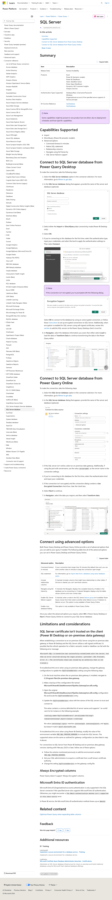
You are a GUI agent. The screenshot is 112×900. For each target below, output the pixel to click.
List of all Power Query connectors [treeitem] (17, 64)
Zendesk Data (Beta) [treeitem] (13, 458)
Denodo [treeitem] (8, 203)
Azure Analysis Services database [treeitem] (17, 103)
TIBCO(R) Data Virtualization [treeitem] (15, 429)
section (47, 328)
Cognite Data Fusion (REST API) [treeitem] (16, 180)
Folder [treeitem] (8, 238)
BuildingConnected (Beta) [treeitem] (14, 164)
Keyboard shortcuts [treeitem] (11, 48)
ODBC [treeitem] (8, 325)
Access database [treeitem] (11, 67)
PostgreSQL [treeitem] (10, 355)
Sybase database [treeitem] (11, 419)
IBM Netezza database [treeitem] (13, 267)
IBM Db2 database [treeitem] (12, 264)
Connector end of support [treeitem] (15, 461)
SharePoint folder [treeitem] (12, 377)
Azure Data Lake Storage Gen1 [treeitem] (16, 125)
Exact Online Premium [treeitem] (13, 225)
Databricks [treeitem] (9, 190)
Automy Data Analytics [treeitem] (14, 99)
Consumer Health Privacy (62, 890)
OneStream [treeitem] (10, 332)
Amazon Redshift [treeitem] (11, 86)
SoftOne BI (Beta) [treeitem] (12, 400)
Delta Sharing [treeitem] (10, 200)
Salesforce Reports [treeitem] (12, 364)
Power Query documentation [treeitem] (14, 25)
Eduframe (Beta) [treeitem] (11, 216)
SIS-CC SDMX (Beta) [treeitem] (13, 390)
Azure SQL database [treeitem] (13, 138)
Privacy (47, 890)
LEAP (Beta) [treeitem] (10, 296)
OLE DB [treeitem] (8, 329)
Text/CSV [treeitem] (9, 426)
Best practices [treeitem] (9, 51)
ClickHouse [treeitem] (10, 187)
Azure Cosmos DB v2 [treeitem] (13, 112)
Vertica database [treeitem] (11, 435)
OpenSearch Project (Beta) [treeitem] (15, 335)
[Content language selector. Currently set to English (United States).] (13, 885)
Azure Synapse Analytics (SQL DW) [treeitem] (18, 145)
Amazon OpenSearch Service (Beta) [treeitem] (18, 83)
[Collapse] (32, 16)
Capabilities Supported (49, 39)
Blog (29, 890)
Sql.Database (70, 104)
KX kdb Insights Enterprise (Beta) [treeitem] (17, 287)
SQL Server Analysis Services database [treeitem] (19, 406)
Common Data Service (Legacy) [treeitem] (16, 183)
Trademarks (90, 890)
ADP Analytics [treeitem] (11, 77)
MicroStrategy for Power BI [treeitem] (15, 312)
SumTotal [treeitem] (9, 413)
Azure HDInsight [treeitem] (11, 135)
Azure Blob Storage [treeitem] (12, 106)
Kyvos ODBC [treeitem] (10, 290)
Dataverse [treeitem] (9, 193)
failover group (89, 597)
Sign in (107, 3)
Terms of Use (80, 890)
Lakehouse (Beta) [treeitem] (12, 293)
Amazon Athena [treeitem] (11, 80)
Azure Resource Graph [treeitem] (13, 141)
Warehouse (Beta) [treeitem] (12, 442)
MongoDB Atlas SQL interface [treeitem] (16, 316)
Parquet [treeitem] (8, 345)
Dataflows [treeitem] (9, 196)
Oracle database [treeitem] (11, 338)
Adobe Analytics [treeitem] (11, 73)
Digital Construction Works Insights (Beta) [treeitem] (20, 206)
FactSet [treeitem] (8, 232)
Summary (45, 36)
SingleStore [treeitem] (10, 387)
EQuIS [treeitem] (8, 219)
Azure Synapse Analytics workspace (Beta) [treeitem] (20, 148)
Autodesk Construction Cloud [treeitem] (16, 96)
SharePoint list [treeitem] (11, 380)
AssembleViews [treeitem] (11, 93)
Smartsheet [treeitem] (10, 393)
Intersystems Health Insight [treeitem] (15, 274)
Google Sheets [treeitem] (11, 254)
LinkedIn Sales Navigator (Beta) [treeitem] (16, 303)
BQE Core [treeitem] (9, 161)
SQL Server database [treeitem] (13, 409)
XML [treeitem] (7, 455)
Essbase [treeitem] (8, 222)
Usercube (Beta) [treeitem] (11, 432)
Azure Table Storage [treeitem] (12, 151)
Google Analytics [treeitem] (11, 245)
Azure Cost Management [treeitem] (14, 115)
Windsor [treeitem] (9, 448)
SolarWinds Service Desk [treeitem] (14, 403)
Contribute (39, 890)
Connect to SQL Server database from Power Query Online (61, 45)
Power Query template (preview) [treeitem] (15, 44)
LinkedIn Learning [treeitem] (12, 300)
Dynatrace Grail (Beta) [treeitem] (13, 212)
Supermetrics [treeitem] (10, 416)
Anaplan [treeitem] (9, 90)
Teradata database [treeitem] (12, 422)
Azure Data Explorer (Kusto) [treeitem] (15, 122)
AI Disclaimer (7, 890)
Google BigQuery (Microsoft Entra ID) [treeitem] (18, 251)
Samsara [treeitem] (9, 367)
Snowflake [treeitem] (9, 397)
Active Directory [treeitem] (11, 70)
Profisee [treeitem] (8, 358)
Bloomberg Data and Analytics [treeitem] (16, 158)
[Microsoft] (4, 3)
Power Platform (51, 16)
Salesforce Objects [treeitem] (12, 361)
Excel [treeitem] (7, 229)
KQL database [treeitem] (10, 283)
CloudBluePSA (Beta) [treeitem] (13, 174)
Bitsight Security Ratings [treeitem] (14, 154)
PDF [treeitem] (7, 348)
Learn (42, 16)
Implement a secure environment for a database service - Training (62, 852)
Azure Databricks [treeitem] (12, 119)
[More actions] (107, 16)
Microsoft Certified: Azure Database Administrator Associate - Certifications (66, 861)
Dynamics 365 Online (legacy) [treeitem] (16, 209)
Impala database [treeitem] (11, 271)
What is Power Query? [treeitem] (11, 28)
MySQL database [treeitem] (12, 319)
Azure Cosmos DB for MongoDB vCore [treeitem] (19, 109)
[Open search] (102, 3)
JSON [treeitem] (8, 280)
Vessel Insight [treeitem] (10, 439)
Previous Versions (20, 890)
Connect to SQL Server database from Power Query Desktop (62, 42)
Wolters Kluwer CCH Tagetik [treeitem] (15, 451)
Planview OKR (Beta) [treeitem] (13, 351)
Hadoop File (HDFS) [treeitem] (12, 258)
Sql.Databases (71, 106)
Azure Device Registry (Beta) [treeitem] (15, 132)
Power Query (62, 16)
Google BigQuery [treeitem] (12, 248)
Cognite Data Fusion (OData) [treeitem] (15, 177)
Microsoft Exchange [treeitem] (12, 306)
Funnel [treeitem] (8, 241)
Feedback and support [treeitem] (11, 54)
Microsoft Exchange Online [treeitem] (15, 309)
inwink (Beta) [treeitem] (10, 277)
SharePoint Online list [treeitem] (13, 384)
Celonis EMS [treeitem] (10, 170)
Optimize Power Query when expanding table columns (60, 814)
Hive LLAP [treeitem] (9, 261)
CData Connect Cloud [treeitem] (13, 167)
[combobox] (19, 21)
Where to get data (65, 179)
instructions (53, 322)
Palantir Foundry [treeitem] (11, 342)
